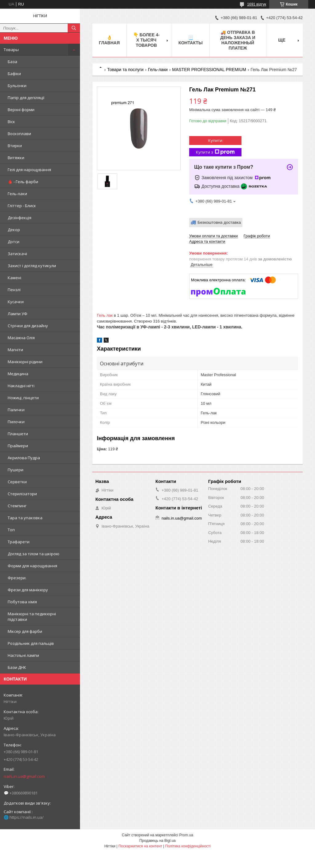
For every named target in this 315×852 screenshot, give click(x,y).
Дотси (13, 241)
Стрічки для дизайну (28, 325)
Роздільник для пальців (31, 643)
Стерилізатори (22, 493)
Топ (11, 529)
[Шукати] (74, 28)
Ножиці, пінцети (23, 397)
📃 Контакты (190, 40)
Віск (11, 121)
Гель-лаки (17, 193)
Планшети (18, 433)
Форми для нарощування (32, 566)
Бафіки (14, 73)
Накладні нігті (21, 385)
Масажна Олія (21, 337)
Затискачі (17, 253)
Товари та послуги (125, 69)
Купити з (215, 152)
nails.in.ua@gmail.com (24, 776)
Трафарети (19, 542)
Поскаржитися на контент (140, 846)
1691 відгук (256, 4)
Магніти (15, 349)
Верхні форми (21, 109)
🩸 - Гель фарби (23, 181)
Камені (14, 277)
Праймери (18, 445)
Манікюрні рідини (25, 361)
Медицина (18, 373)
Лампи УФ (17, 313)
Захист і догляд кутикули (32, 265)
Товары (11, 49)
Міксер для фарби (25, 631)
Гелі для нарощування (29, 169)
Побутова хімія (22, 602)
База (12, 61)
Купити (215, 140)
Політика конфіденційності (188, 846)
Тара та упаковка (25, 517)
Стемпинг (17, 505)
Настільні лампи (23, 655)
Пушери (15, 469)
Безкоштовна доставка (219, 222)
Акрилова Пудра (24, 457)
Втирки (15, 145)
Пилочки (16, 421)
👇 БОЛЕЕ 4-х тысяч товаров (146, 40)
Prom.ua (186, 835)
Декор (14, 229)
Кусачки (16, 301)
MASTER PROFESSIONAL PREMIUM (209, 69)
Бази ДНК (17, 667)
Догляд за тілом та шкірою (33, 554)
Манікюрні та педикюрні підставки (32, 616)
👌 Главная (109, 40)
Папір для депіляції (26, 97)
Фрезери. (17, 578)
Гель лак (105, 315)
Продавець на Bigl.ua (157, 840)
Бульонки (17, 85)
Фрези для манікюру (28, 590)
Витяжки (16, 157)
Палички (16, 409)
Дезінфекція (19, 217)
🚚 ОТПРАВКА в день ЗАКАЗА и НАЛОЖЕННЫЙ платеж (237, 40)
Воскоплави (19, 133)
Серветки (17, 481)
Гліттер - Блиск (22, 205)
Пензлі (14, 289)
